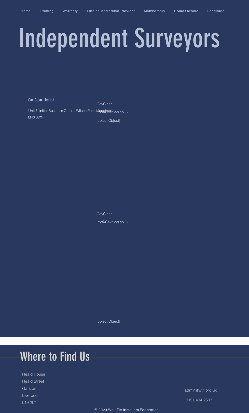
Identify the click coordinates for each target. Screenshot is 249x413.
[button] (111, 11)
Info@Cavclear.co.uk (112, 112)
